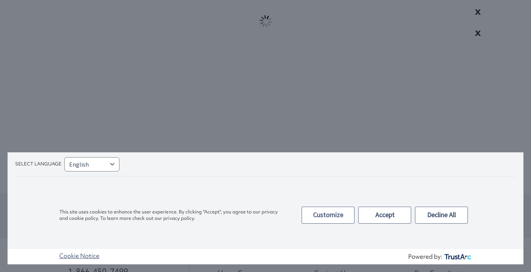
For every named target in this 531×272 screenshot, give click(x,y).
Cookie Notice (79, 256)
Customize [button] (328, 214)
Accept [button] (385, 214)
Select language (38, 164)
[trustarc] (457, 257)
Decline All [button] (441, 214)
